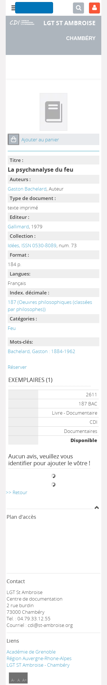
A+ (24, 680)
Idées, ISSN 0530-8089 (32, 245)
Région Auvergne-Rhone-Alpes (39, 658)
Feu (12, 328)
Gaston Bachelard (27, 188)
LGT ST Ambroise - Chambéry (38, 665)
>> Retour (16, 492)
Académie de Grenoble (31, 651)
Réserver (17, 367)
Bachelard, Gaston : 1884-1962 (41, 351)
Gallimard (18, 226)
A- (13, 680)
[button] (13, 139)
